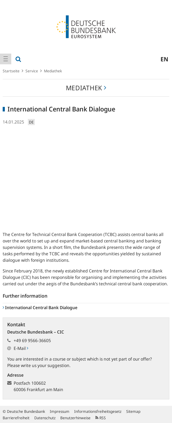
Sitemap (133, 411)
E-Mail (21, 348)
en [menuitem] (164, 59)
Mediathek (53, 70)
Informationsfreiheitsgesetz (97, 411)
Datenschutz (44, 417)
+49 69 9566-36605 (32, 340)
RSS (100, 417)
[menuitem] (5, 59)
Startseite (11, 70)
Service (31, 70)
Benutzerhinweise (75, 417)
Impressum (59, 411)
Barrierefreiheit (16, 417)
